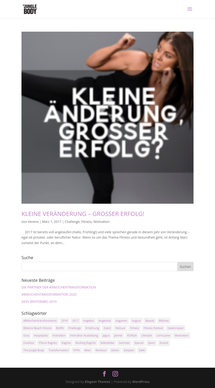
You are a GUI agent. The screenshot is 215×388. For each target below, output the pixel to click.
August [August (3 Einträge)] (136, 321)
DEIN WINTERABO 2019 (39, 301)
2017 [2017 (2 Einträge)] (75, 321)
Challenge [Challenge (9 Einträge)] (74, 328)
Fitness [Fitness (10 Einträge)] (134, 328)
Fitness (86, 221)
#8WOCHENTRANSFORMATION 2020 (49, 294)
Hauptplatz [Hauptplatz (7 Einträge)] (41, 335)
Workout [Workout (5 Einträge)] (100, 350)
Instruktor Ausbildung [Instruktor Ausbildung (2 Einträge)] (84, 335)
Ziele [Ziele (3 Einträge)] (142, 350)
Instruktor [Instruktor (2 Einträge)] (59, 335)
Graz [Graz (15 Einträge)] (26, 335)
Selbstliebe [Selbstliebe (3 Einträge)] (107, 343)
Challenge (72, 221)
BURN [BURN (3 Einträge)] (60, 328)
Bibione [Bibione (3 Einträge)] (164, 321)
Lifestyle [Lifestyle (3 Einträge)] (146, 335)
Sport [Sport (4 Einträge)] (151, 343)
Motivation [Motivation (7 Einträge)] (181, 335)
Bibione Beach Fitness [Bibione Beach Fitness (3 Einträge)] (37, 328)
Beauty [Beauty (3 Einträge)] (149, 321)
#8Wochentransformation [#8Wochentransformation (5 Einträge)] (40, 321)
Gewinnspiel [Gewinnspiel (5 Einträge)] (175, 328)
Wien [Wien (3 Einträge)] (87, 350)
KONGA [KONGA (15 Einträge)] (132, 335)
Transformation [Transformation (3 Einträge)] (58, 350)
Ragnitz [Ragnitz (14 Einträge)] (66, 343)
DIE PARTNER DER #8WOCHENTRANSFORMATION (58, 287)
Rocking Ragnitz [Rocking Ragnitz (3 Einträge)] (86, 343)
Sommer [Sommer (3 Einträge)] (124, 343)
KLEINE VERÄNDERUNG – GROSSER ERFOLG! (82, 213)
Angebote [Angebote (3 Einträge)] (104, 321)
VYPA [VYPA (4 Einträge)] (76, 350)
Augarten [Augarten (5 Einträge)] (121, 321)
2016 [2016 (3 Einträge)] (64, 321)
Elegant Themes (97, 381)
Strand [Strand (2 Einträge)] (164, 343)
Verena (33, 221)
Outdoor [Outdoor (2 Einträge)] (28, 343)
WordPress (141, 381)
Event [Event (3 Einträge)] (107, 328)
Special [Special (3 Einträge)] (138, 343)
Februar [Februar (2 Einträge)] (120, 328)
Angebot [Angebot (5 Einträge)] (88, 321)
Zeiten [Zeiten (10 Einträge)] (115, 350)
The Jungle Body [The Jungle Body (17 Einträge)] (33, 350)
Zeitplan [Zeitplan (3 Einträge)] (129, 350)
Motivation (102, 221)
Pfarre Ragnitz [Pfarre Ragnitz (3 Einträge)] (48, 343)
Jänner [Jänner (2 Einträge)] (118, 335)
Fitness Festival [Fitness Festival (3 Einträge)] (153, 328)
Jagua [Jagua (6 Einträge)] (106, 335)
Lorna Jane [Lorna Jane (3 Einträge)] (163, 335)
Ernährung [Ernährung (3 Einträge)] (92, 328)
